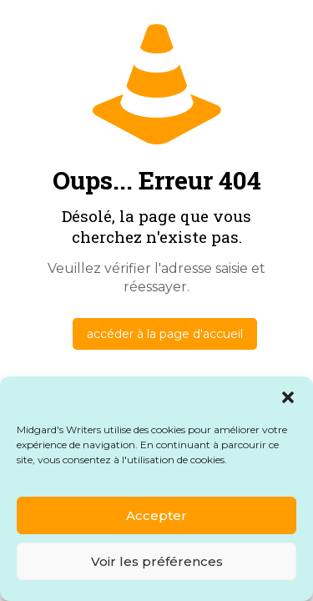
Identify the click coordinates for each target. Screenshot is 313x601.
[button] (288, 397)
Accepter (156, 515)
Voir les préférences (157, 561)
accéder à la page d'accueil (165, 333)
